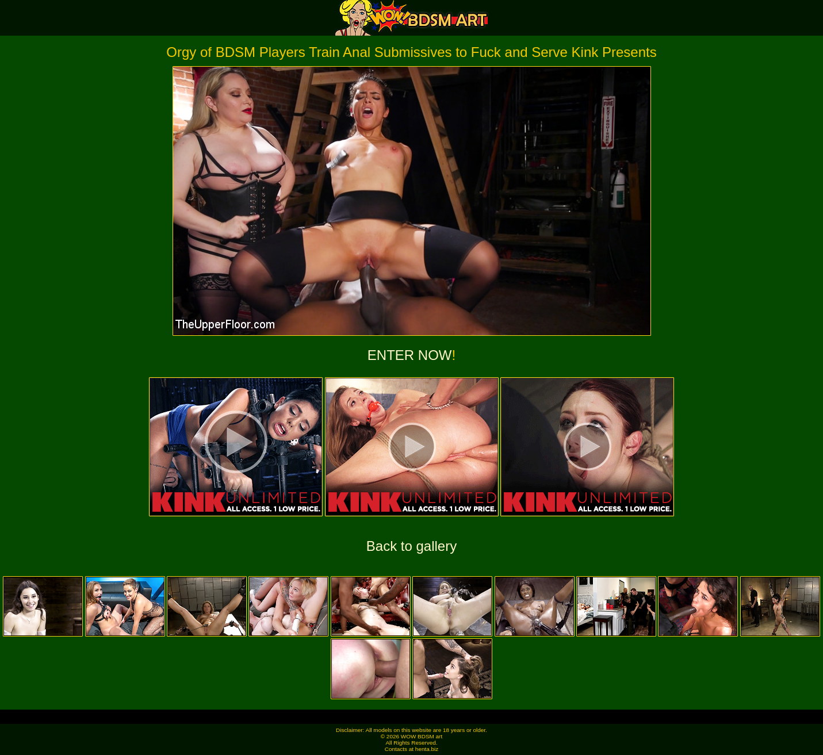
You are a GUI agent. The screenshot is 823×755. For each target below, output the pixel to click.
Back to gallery (411, 546)
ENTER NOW (410, 355)
